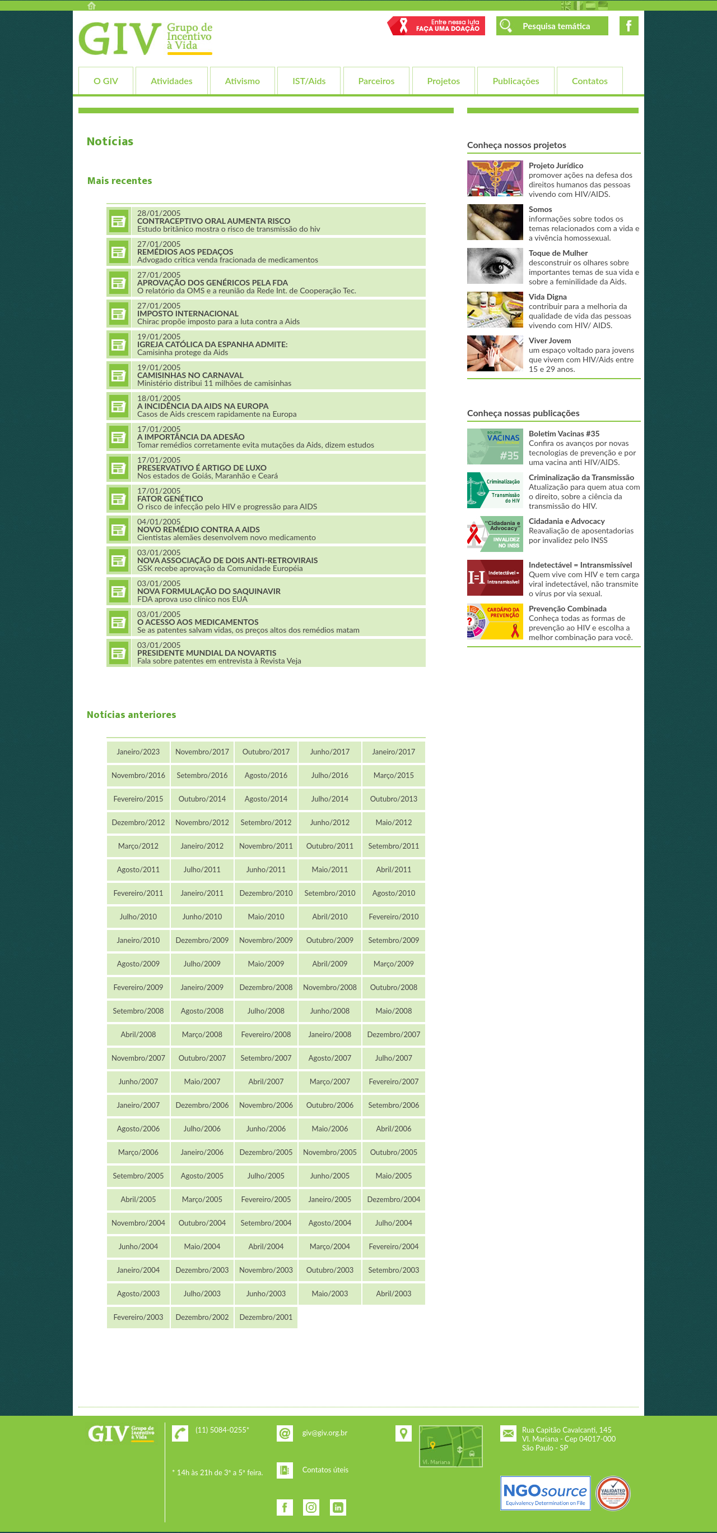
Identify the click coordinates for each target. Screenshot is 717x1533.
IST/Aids (308, 80)
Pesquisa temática (556, 26)
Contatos (590, 80)
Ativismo (242, 80)
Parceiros (376, 80)
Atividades (171, 80)
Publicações (515, 80)
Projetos (443, 80)
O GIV (106, 80)
